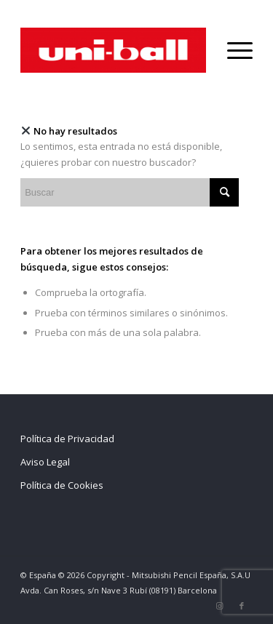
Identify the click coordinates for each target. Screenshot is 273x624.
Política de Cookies (61, 485)
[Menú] (233, 50)
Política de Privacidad (67, 438)
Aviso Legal (45, 461)
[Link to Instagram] (220, 606)
